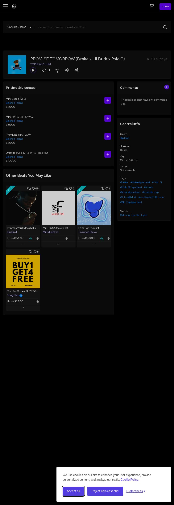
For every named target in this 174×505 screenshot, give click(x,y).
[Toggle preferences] (136, 491)
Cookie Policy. (130, 479)
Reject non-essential (105, 491)
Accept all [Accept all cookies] (73, 491)
